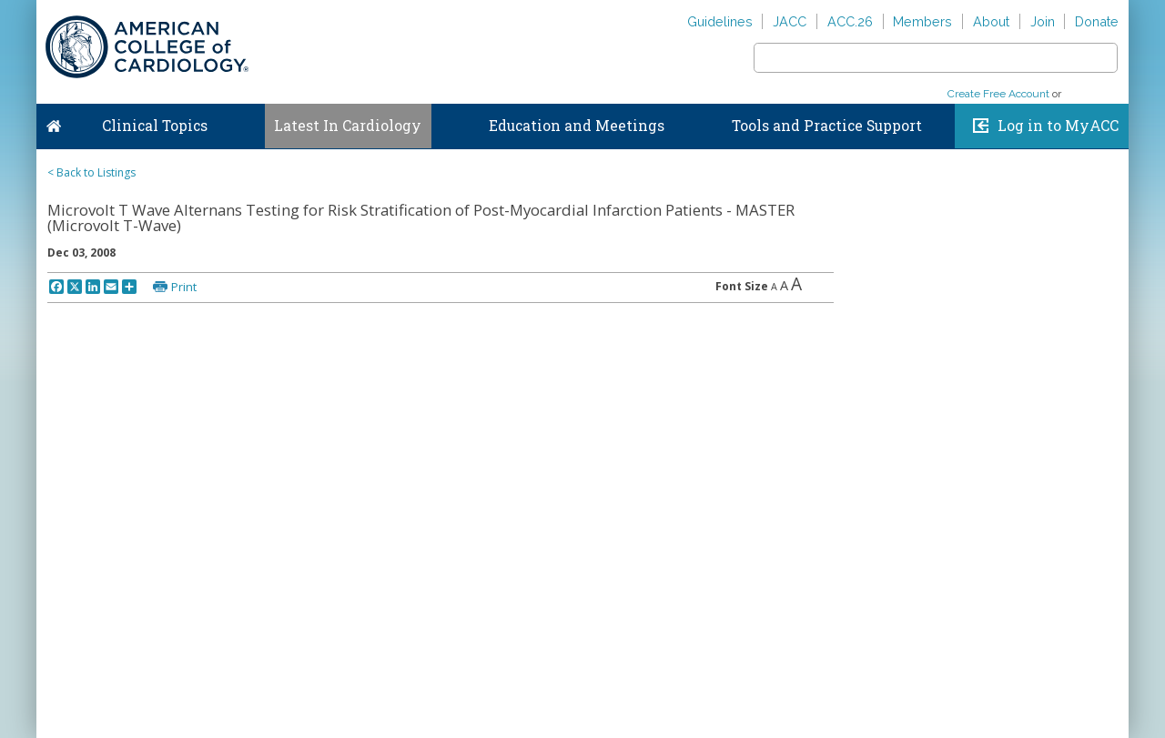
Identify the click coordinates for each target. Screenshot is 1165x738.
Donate (1097, 21)
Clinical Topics (155, 125)
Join (1042, 21)
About (991, 21)
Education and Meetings (576, 125)
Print (184, 286)
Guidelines (720, 21)
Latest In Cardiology (347, 125)
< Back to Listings (91, 172)
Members (922, 21)
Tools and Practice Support (827, 125)
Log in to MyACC (1058, 125)
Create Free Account (998, 93)
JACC (789, 21)
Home (53, 122)
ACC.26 (850, 21)
